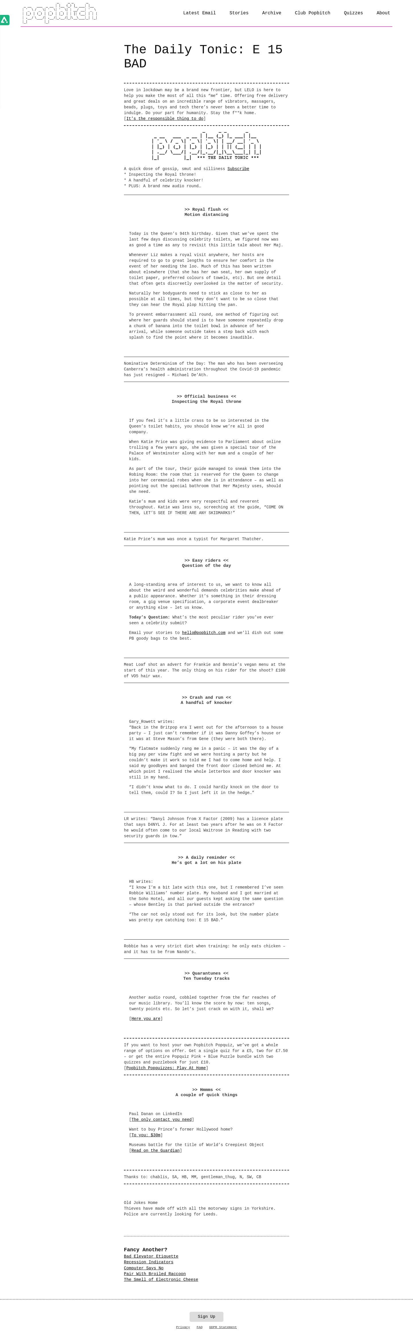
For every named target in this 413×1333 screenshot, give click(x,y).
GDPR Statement (223, 1327)
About (383, 13)
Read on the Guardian (155, 1150)
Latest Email (199, 13)
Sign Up (206, 1316)
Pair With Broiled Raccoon (155, 1274)
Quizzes (353, 13)
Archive (271, 13)
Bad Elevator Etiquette (151, 1256)
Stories (239, 13)
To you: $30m (145, 1135)
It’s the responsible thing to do (164, 118)
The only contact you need (161, 1119)
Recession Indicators (149, 1262)
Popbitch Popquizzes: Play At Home (166, 1068)
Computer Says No (143, 1268)
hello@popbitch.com (203, 633)
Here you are (145, 1018)
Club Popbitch (312, 13)
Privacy (183, 1327)
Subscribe (238, 169)
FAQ (199, 1327)
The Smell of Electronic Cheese (161, 1279)
